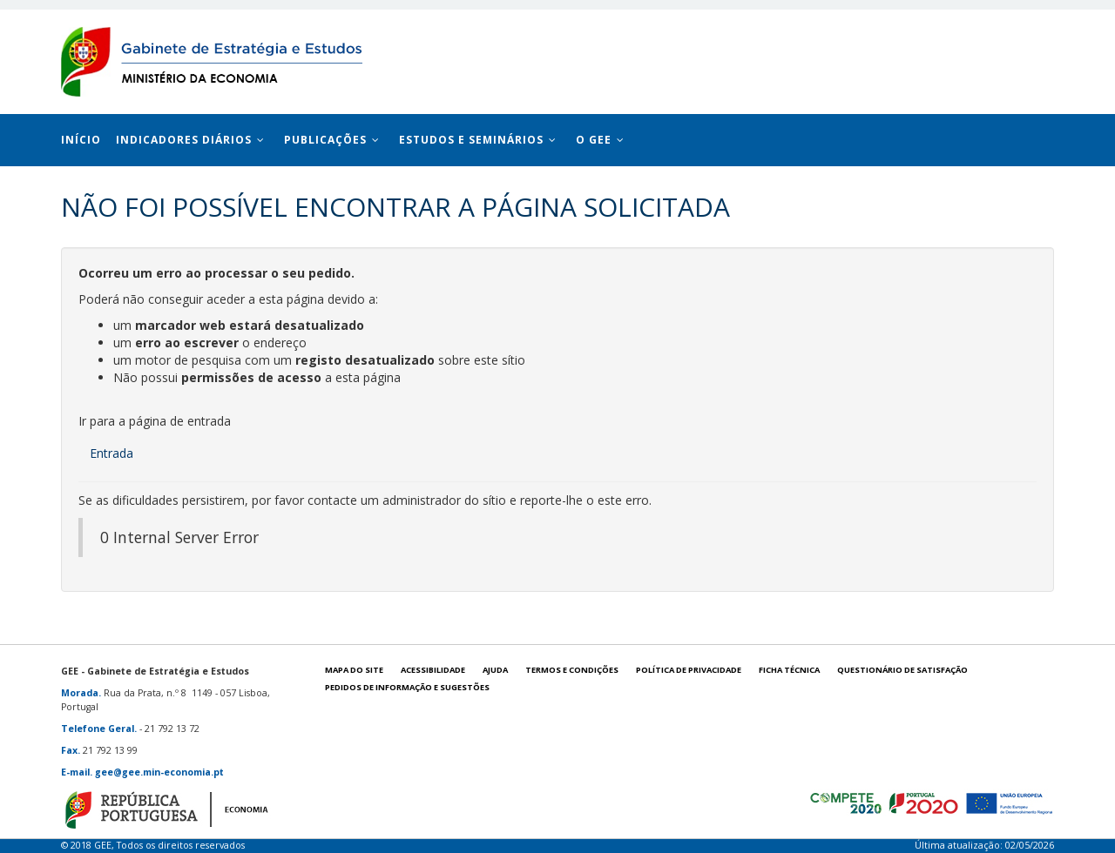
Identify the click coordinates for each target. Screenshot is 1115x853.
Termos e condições (571, 669)
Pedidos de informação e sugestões (407, 687)
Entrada (111, 453)
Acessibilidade (433, 669)
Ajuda (495, 669)
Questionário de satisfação (902, 669)
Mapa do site (354, 669)
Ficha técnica (789, 669)
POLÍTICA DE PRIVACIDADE (688, 669)
